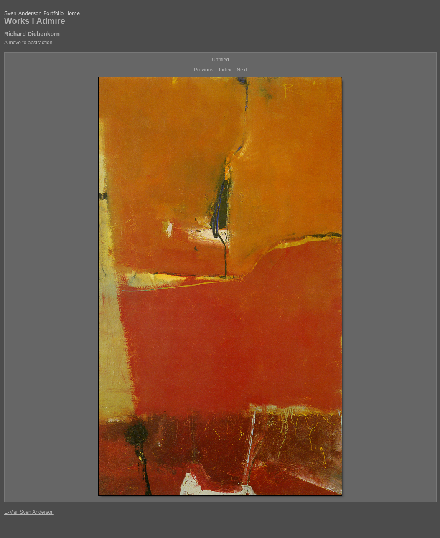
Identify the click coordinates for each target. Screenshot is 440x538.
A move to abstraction (28, 43)
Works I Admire (34, 20)
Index (225, 70)
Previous (204, 70)
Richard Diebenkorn (32, 33)
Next (242, 70)
